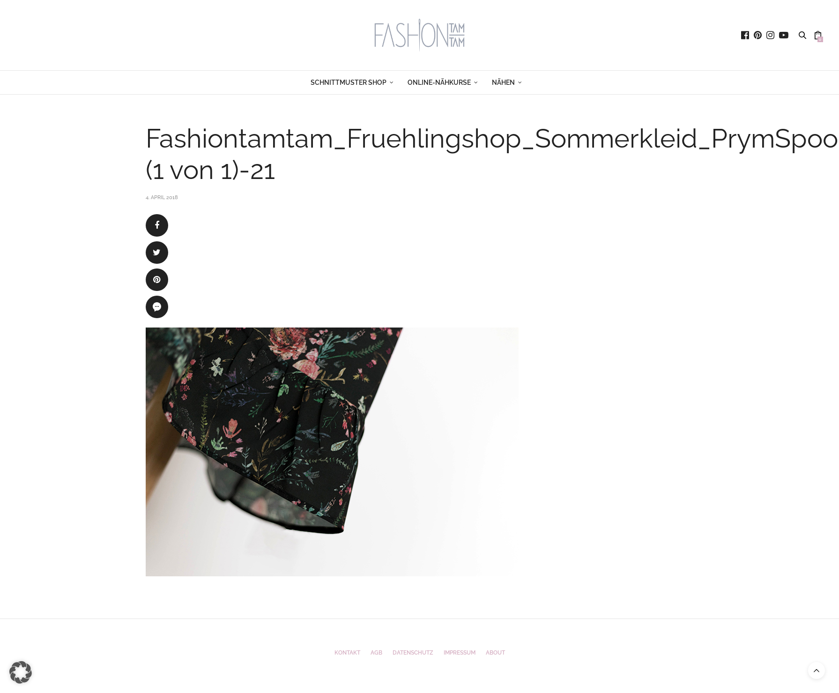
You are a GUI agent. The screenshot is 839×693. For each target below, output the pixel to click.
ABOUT (495, 652)
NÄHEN (503, 82)
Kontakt (347, 652)
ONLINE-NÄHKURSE (439, 82)
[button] (20, 672)
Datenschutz (413, 652)
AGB (376, 652)
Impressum (459, 652)
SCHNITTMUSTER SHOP (348, 82)
